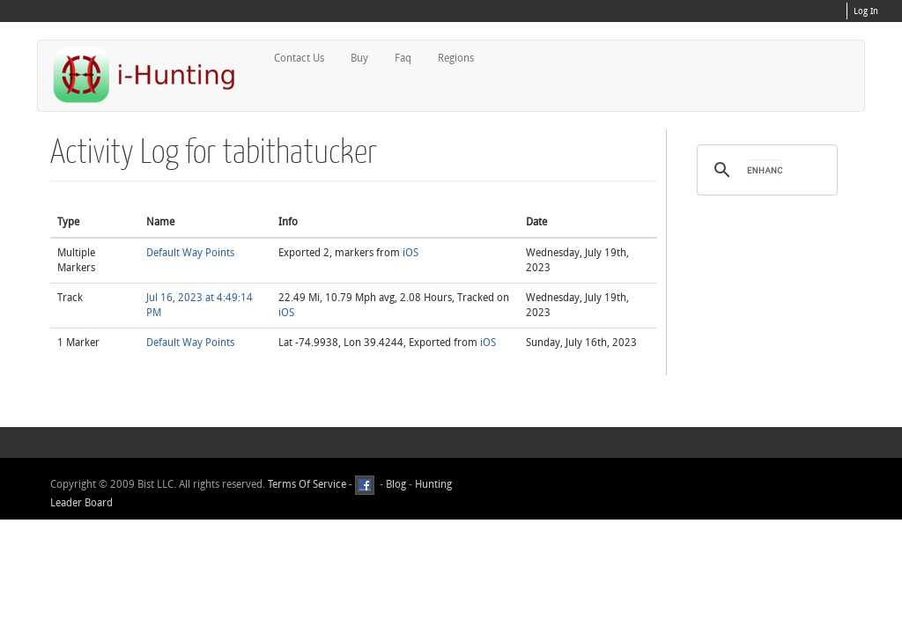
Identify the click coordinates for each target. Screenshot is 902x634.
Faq (403, 58)
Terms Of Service (307, 485)
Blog (396, 485)
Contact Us (299, 58)
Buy (359, 58)
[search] (764, 170)
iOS (410, 253)
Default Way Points (190, 253)
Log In (866, 11)
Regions (456, 58)
